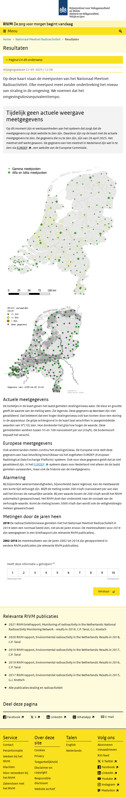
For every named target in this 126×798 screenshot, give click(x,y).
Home (7, 39)
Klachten (9, 767)
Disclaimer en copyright (43, 770)
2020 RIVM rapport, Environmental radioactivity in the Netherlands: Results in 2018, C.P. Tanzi (64, 639)
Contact (8, 745)
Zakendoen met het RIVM (13, 786)
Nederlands (73, 750)
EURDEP (24, 148)
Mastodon (112, 790)
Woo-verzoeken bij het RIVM (15, 775)
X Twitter (112, 761)
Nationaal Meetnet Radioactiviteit (38, 39)
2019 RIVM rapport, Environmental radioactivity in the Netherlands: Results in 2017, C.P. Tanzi (64, 652)
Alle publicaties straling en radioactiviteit (35, 688)
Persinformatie (13, 750)
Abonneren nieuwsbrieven (107, 747)
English (71, 745)
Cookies (39, 750)
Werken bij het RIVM (12, 758)
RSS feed (103, 755)
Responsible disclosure (42, 780)
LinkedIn (112, 772)
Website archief (44, 789)
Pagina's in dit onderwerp (26, 60)
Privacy (39, 756)
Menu (13, 31)
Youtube (112, 778)
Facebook (112, 767)
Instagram (112, 784)
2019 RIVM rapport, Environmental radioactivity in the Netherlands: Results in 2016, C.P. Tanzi (64, 664)
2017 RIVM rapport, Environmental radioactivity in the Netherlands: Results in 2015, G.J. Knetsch (64, 677)
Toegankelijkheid (46, 762)
